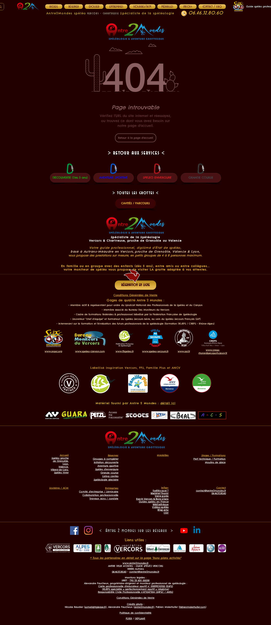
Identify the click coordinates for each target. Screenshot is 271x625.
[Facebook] (74, 530)
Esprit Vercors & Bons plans (152, 499)
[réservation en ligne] (135, 285)
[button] (188, 6)
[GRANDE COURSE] (201, 178)
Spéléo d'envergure (106, 469)
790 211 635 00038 (139, 580)
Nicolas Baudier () (86, 607)
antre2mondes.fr (143, 607)
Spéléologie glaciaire (106, 479)
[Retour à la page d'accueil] (135, 138)
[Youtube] (184, 530)
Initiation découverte (106, 462)
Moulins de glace (215, 462)
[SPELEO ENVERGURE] (157, 178)
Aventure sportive (108, 465)
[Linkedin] (197, 530)
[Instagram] (88, 530)
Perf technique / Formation (209, 458)
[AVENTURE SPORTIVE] (113, 178)
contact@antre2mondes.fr (144, 571)
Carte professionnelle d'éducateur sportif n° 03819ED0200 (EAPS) (135, 586)
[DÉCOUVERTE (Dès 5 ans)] (70, 178)
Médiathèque (161, 504)
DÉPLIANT (140, 618)
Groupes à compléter (105, 458)
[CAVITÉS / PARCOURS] (135, 203)
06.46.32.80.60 (205, 13)
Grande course (109, 472)
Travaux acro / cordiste (103, 498)
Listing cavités (110, 476)
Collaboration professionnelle (100, 495)
